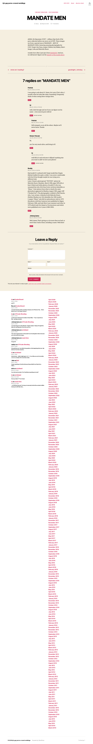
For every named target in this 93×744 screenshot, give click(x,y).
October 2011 (52, 685)
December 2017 (53, 520)
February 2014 (53, 623)
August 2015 (52, 583)
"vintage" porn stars (41, 12)
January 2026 (52, 306)
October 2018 (52, 498)
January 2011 (52, 705)
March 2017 (52, 540)
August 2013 (52, 636)
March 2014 (52, 621)
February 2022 (53, 411)
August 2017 (52, 529)
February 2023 (53, 384)
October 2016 (52, 551)
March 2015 (52, 594)
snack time (25, 338)
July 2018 (51, 505)
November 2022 (53, 391)
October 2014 (52, 605)
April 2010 (51, 725)
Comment (30, 249)
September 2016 (53, 554)
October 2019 (52, 473)
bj (12, 299)
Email (48, 261)
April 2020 (51, 460)
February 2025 (53, 331)
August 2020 (52, 451)
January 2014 (52, 625)
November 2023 (53, 364)
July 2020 (51, 453)
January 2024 (52, 360)
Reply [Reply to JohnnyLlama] (31, 226)
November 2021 (53, 418)
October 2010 (52, 712)
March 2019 (52, 489)
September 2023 (53, 369)
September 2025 (53, 315)
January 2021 (52, 440)
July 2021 (51, 427)
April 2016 (51, 565)
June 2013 (51, 641)
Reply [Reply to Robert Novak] (31, 147)
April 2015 (51, 592)
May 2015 (51, 589)
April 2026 (51, 299)
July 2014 (51, 612)
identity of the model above (55, 55)
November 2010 (53, 710)
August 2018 (52, 502)
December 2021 (53, 415)
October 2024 (52, 340)
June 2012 (51, 667)
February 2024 (53, 357)
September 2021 (53, 422)
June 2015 (51, 587)
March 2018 (52, 514)
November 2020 (53, 444)
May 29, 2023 (45, 23)
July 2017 (51, 531)
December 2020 (53, 442)
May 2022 (51, 404)
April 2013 (51, 645)
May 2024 (51, 351)
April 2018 (51, 511)
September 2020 (53, 449)
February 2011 (53, 703)
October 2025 (52, 313)
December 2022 (53, 389)
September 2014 (53, 607)
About (72, 3)
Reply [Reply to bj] (31, 115)
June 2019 (51, 482)
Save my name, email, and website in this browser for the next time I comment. (46, 274)
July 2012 (51, 665)
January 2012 (52, 679)
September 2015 (53, 580)
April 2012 (51, 672)
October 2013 (52, 632)
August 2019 (52, 478)
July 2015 (51, 585)
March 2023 (52, 382)
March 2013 (52, 647)
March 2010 (52, 728)
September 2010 (53, 714)
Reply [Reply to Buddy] (29, 210)
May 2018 (51, 509)
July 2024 (51, 346)
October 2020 (52, 447)
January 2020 (52, 467)
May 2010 (51, 723)
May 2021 (51, 431)
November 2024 (53, 337)
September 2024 (53, 342)
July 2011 (51, 692)
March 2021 (52, 435)
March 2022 (52, 409)
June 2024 (51, 349)
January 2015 (52, 598)
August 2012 (52, 663)
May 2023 (51, 377)
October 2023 (52, 366)
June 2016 (51, 560)
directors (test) (80, 3)
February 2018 (53, 516)
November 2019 (53, 471)
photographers (53, 12)
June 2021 (51, 429)
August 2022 (52, 398)
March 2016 (52, 567)
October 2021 (52, 420)
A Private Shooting (20, 314)
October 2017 (52, 525)
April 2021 (51, 433)
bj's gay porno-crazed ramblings (14, 3)
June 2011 (51, 694)
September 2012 (53, 661)
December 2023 (53, 362)
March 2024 (52, 355)
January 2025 (52, 333)
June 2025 (51, 322)
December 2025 (53, 308)
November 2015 (53, 576)
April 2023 (51, 380)
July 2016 (51, 558)
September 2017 (53, 527)
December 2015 (53, 574)
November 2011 (53, 683)
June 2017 (51, 534)
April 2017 (51, 538)
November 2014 (53, 603)
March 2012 (52, 674)
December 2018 (53, 496)
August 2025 (52, 317)
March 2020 (52, 462)
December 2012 (53, 654)
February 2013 (53, 650)
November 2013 (53, 630)
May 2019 (51, 485)
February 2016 (53, 569)
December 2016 (53, 547)
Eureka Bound (19, 299)
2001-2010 (66, 3)
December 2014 (53, 601)
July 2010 (51, 719)
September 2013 (53, 634)
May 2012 (51, 670)
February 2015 (53, 596)
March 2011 (52, 701)
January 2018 (52, 518)
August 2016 (52, 556)
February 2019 (53, 491)
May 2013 (51, 643)
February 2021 (53, 438)
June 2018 (51, 507)
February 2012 (53, 676)
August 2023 (52, 371)
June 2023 (51, 375)
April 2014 (51, 618)
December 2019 (53, 469)
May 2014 (51, 616)
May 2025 (51, 324)
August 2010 (52, 716)
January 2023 (52, 386)
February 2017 (53, 543)
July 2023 (51, 373)
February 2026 (53, 304)
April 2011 (51, 699)
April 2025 (51, 326)
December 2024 (53, 335)
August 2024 (52, 344)
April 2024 (51, 353)
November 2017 (53, 522)
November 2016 (53, 549)
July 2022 (51, 400)
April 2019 (51, 487)
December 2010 (53, 708)
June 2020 (51, 456)
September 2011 (53, 688)
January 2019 (52, 493)
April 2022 (51, 407)
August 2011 (52, 690)
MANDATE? (54, 53)
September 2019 (53, 476)
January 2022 (52, 413)
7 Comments (56, 23)
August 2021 (52, 424)
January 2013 (52, 652)
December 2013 (53, 627)
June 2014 (51, 614)
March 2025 (52, 328)
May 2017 (51, 536)
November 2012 (53, 656)
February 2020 (53, 465)
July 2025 (51, 320)
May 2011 (51, 696)
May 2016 (51, 563)
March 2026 (52, 302)
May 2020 (51, 458)
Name (29, 261)
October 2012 (52, 659)
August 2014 (52, 609)
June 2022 (51, 402)
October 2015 (52, 578)
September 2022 (53, 395)
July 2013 (51, 638)
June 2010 (51, 721)
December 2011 (53, 681)
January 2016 (52, 572)
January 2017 (52, 545)
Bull (18, 360)
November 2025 (53, 311)
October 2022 (52, 393)
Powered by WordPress (38, 740)
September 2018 (53, 500)
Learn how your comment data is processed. (39, 283)
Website (29, 268)
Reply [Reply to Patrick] (29, 100)
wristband (25, 330)
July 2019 (51, 480)
